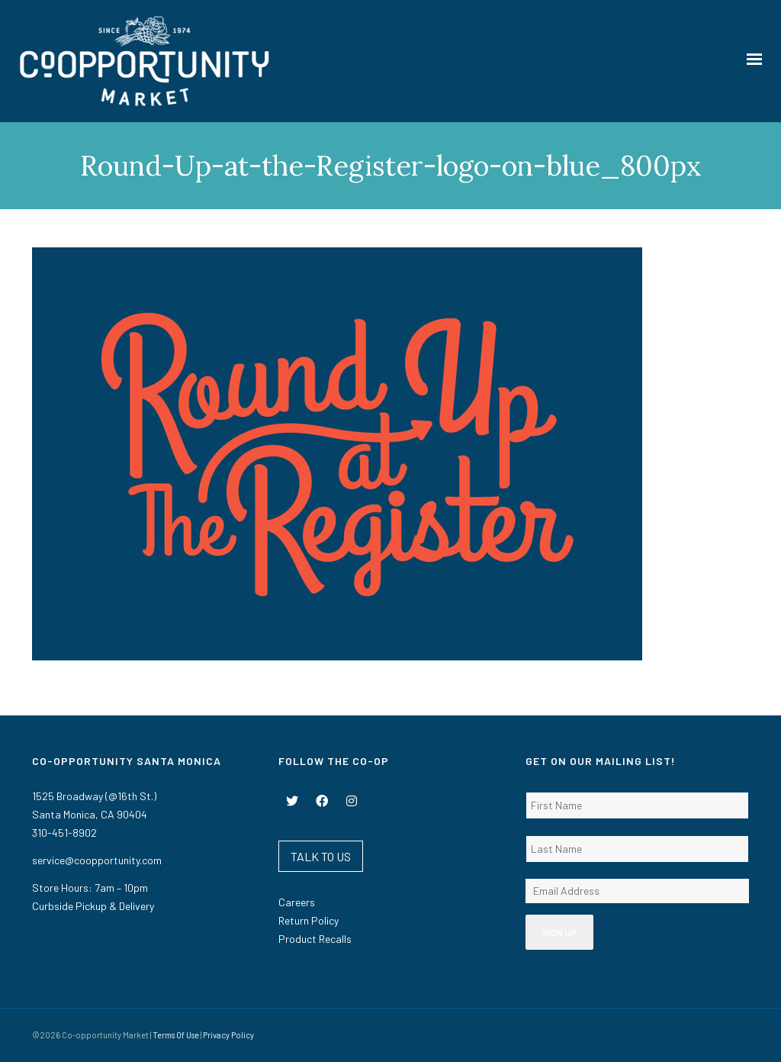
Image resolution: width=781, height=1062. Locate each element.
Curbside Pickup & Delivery (93, 905)
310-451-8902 (64, 832)
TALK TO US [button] (321, 856)
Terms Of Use (176, 1035)
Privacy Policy (228, 1035)
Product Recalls (315, 938)
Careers (296, 902)
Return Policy (308, 920)
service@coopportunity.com (97, 860)
